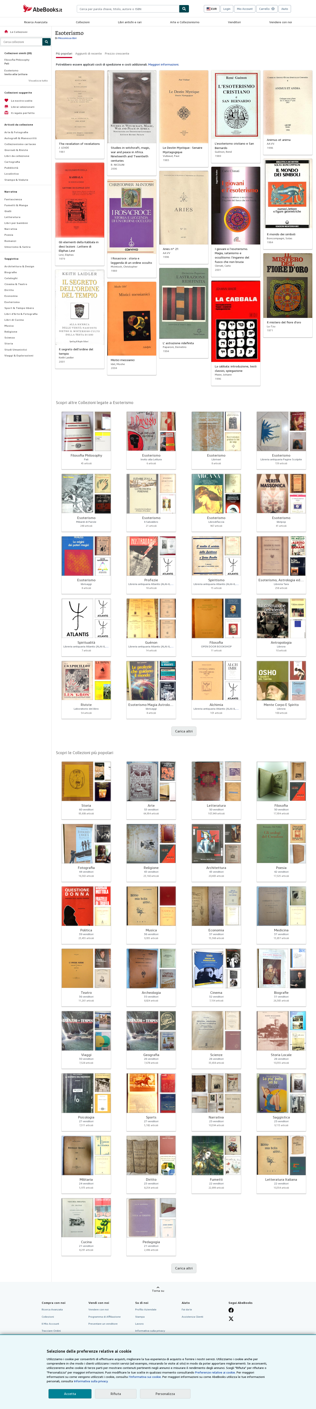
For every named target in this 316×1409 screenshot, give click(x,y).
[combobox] (128, 8)
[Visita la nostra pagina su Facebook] (231, 1310)
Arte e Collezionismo (184, 22)
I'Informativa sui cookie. (145, 1377)
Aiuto (284, 9)
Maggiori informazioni (163, 64)
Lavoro (139, 1323)
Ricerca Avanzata (35, 22)
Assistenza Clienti (192, 1316)
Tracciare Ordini (51, 1330)
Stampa (140, 1316)
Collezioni (83, 22)
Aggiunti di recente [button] (88, 53)
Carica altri (184, 731)
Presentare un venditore (103, 1323)
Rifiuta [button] (116, 1394)
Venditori (234, 22)
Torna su (158, 1290)
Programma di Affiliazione (104, 1316)
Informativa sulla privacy (150, 1330)
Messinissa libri (67, 38)
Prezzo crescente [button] (117, 53)
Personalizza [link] (165, 1394)
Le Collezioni (15, 32)
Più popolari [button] (64, 53)
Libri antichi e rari (130, 22)
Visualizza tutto (38, 80)
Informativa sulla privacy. (91, 1381)
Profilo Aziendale (145, 1309)
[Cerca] (184, 8)
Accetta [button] (70, 1394)
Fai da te (187, 1309)
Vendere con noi (280, 22)
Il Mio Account (50, 1323)
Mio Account (245, 9)
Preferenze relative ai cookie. (215, 1372)
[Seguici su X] (231, 1318)
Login (226, 9)
